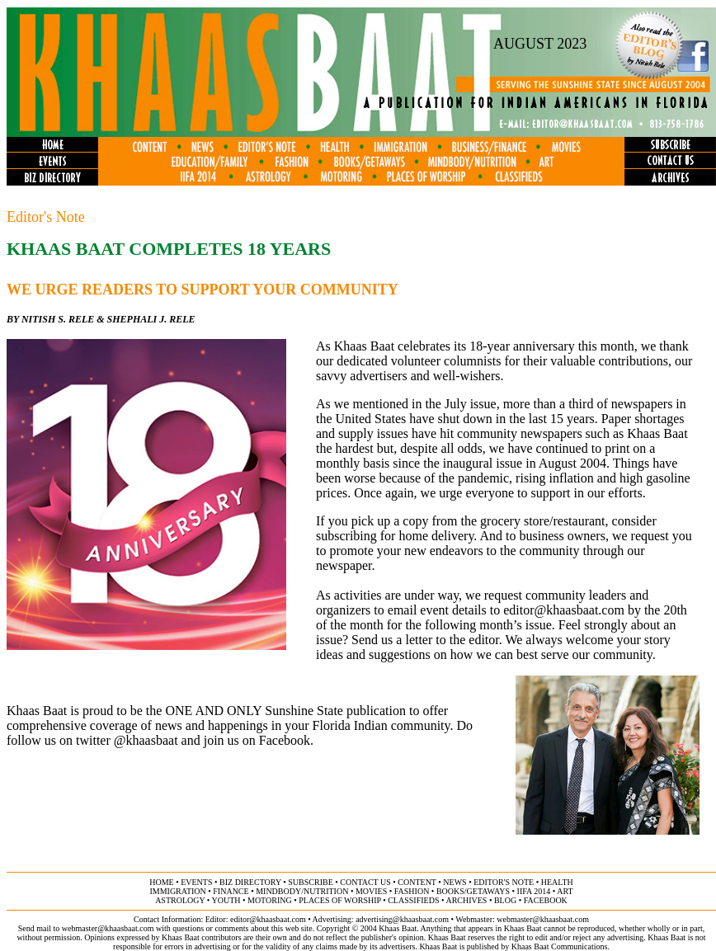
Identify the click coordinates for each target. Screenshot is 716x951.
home (161, 882)
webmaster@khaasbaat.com (543, 919)
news (454, 882)
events (196, 882)
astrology (180, 900)
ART (564, 891)
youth (225, 900)
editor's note (503, 882)
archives (466, 900)
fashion (412, 891)
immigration (177, 891)
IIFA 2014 (534, 891)
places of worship (339, 900)
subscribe (310, 882)
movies (371, 891)
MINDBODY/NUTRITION (302, 891)
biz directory (250, 882)
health (557, 882)
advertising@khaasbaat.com (402, 919)
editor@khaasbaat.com (563, 610)
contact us (365, 882)
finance (230, 891)
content (417, 882)
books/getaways (473, 891)
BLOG (505, 900)
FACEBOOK (546, 900)
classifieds (413, 900)
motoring (269, 900)
